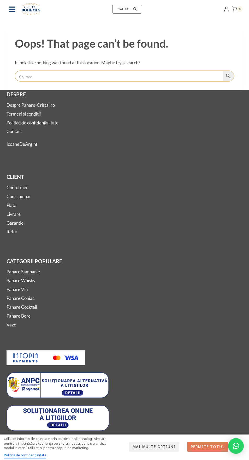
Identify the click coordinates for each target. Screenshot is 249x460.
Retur (12, 231)
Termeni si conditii (24, 114)
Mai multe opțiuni (154, 446)
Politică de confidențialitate (32, 122)
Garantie (15, 223)
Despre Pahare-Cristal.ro (31, 105)
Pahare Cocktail (22, 307)
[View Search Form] (127, 9)
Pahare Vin (17, 289)
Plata (11, 205)
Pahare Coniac (20, 298)
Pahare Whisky (21, 280)
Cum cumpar (19, 196)
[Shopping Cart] (237, 9)
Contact (14, 131)
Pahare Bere (19, 316)
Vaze (11, 324)
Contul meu (17, 187)
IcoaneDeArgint (22, 144)
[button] (236, 446)
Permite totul (207, 446)
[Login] (226, 9)
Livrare (14, 214)
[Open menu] (12, 9)
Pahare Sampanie (23, 271)
